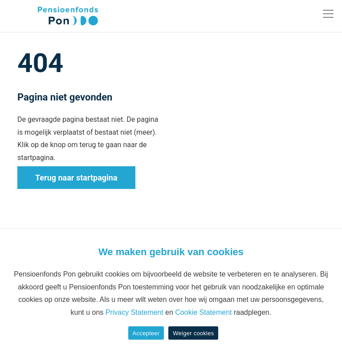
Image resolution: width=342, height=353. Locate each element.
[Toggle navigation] (328, 14)
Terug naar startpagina (76, 177)
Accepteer (146, 333)
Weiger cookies (193, 333)
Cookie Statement (203, 312)
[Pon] (52, 16)
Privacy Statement (134, 312)
